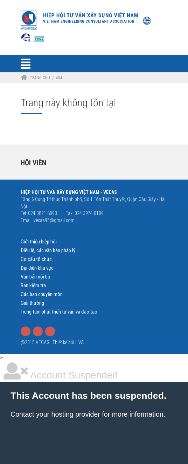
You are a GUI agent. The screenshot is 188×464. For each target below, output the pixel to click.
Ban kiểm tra (33, 285)
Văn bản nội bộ (35, 277)
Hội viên (33, 163)
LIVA (79, 342)
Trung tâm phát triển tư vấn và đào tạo (59, 312)
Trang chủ (40, 77)
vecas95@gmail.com (54, 220)
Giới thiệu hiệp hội (39, 241)
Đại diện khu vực (37, 268)
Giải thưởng (32, 303)
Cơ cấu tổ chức (36, 259)
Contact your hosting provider (55, 414)
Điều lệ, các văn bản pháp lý (48, 250)
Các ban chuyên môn (42, 294)
